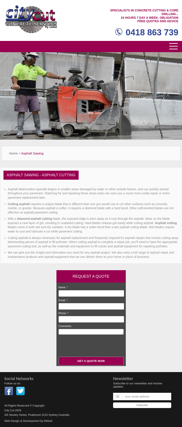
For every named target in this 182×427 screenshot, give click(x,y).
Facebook (8, 391)
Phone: (63, 313)
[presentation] (91, 346)
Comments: (65, 326)
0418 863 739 (146, 32)
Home (13, 153)
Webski (48, 420)
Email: (63, 300)
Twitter (20, 391)
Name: (63, 287)
